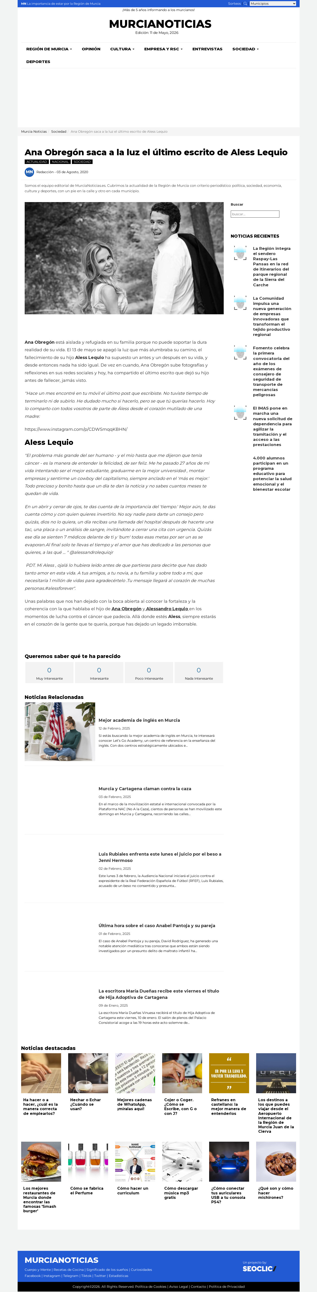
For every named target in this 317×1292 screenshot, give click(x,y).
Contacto (198, 1287)
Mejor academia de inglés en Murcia (139, 720)
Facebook (33, 1276)
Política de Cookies (150, 1287)
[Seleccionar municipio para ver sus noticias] (273, 3)
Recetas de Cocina (69, 1270)
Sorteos (234, 3)
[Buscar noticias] (245, 3)
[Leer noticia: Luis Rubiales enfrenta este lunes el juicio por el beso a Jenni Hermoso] (60, 869)
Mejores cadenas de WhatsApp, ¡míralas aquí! (134, 1105)
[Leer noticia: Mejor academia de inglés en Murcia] (60, 732)
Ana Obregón (126, 609)
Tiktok (86, 1276)
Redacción (45, 172)
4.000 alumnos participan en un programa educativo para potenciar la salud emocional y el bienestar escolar (272, 474)
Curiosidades (141, 1270)
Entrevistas (207, 49)
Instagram (51, 1276)
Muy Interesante (49, 673)
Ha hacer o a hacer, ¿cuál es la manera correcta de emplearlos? (40, 1107)
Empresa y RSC (163, 49)
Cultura (122, 49)
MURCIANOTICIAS (160, 24)
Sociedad (245, 49)
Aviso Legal (178, 1287)
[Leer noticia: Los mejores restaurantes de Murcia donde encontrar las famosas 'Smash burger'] (41, 1162)
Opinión (91, 49)
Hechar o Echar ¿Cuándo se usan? (85, 1105)
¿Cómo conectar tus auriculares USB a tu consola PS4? (228, 1196)
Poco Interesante (149, 673)
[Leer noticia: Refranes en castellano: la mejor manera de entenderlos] (229, 1074)
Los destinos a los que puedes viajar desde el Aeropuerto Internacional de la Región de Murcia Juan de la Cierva (276, 1116)
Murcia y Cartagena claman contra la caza (145, 789)
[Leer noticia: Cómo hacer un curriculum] (135, 1162)
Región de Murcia (49, 49)
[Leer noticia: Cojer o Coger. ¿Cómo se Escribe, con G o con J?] (182, 1074)
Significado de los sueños (107, 1270)
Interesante (99, 673)
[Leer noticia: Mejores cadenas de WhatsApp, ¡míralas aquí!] (135, 1074)
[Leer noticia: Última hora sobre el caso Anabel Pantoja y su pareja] (60, 937)
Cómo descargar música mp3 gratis (181, 1193)
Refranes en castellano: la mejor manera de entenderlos (228, 1107)
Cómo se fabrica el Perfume (86, 1191)
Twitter (100, 1276)
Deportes (38, 62)
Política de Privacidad (227, 1287)
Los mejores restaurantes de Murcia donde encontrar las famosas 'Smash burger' (39, 1200)
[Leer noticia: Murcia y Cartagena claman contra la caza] (60, 800)
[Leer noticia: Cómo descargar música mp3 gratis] (182, 1162)
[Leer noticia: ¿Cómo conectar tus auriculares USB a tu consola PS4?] (229, 1162)
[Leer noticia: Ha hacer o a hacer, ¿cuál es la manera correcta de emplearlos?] (41, 1074)
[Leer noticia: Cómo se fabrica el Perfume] (88, 1162)
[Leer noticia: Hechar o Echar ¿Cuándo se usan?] (88, 1074)
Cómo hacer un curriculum (132, 1191)
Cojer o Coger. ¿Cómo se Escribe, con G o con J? (180, 1107)
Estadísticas (118, 1276)
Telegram (70, 1276)
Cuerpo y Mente (38, 1270)
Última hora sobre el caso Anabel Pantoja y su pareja (157, 926)
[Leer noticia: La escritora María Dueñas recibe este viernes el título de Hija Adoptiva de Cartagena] (60, 1006)
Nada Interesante (199, 673)
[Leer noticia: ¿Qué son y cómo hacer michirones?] (276, 1162)
